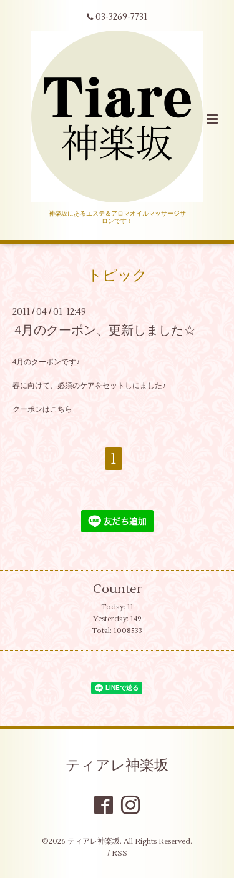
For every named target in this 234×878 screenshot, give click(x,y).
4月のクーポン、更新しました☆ (105, 330)
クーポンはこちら (42, 409)
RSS (119, 853)
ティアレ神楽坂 (117, 765)
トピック (117, 275)
